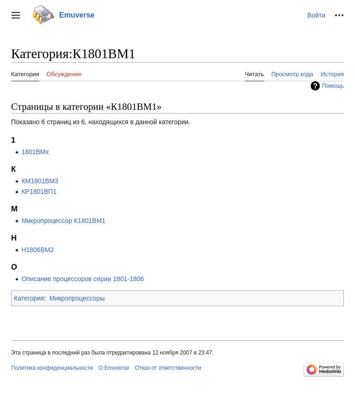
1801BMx (35, 152)
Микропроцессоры (77, 298)
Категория (29, 298)
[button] (16, 15)
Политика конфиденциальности (52, 368)
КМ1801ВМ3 (39, 181)
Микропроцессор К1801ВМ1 (63, 220)
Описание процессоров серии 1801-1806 (82, 279)
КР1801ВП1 (38, 191)
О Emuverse (113, 368)
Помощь (333, 86)
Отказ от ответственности (168, 368)
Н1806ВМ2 (37, 249)
